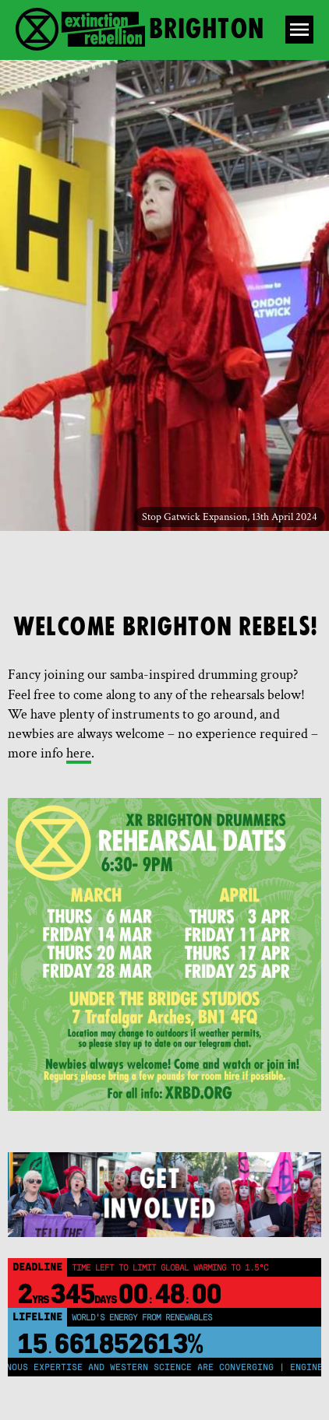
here (78, 753)
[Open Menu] (299, 30)
